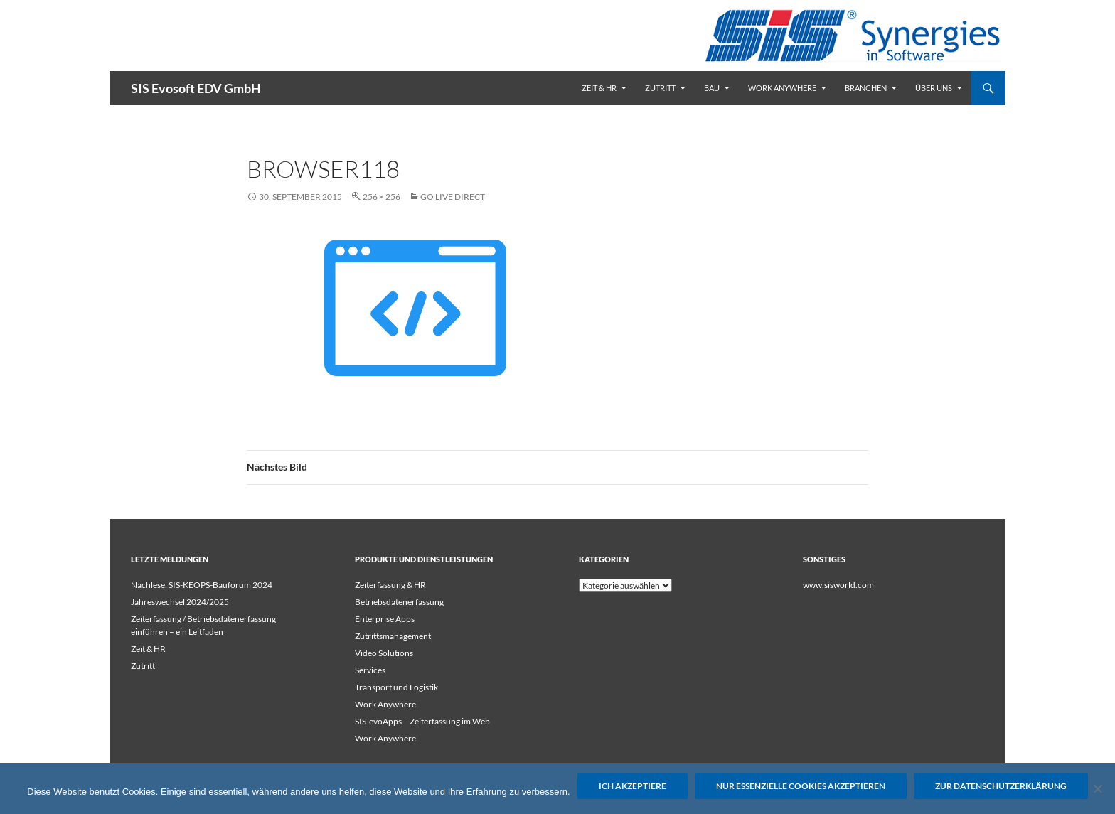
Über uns (933, 87)
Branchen (866, 87)
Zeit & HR (599, 87)
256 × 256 (381, 196)
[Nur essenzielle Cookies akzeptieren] (1097, 788)
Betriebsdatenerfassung (399, 601)
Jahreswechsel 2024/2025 (180, 601)
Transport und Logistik (396, 687)
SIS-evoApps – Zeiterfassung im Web (422, 721)
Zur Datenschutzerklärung (1001, 786)
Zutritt (660, 87)
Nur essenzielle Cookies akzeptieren (800, 786)
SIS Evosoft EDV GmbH (196, 88)
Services (370, 670)
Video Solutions (384, 653)
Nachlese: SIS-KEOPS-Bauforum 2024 (201, 584)
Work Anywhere (782, 87)
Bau (712, 87)
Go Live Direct (452, 196)
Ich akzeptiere (632, 786)
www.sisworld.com (838, 584)
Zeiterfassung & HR (390, 584)
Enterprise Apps (385, 619)
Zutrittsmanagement (393, 636)
